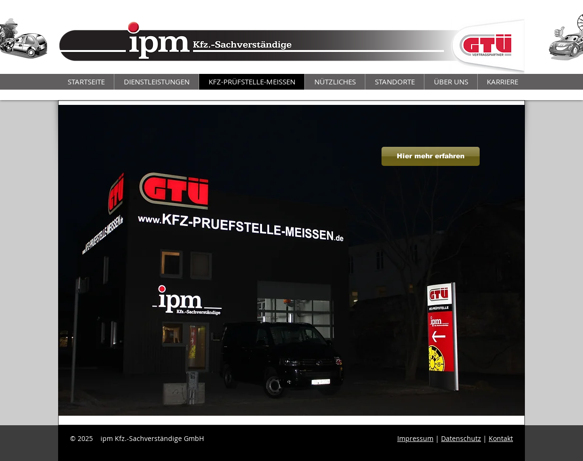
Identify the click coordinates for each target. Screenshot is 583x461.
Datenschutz (461, 438)
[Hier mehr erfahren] (431, 156)
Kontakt (501, 438)
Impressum (415, 438)
